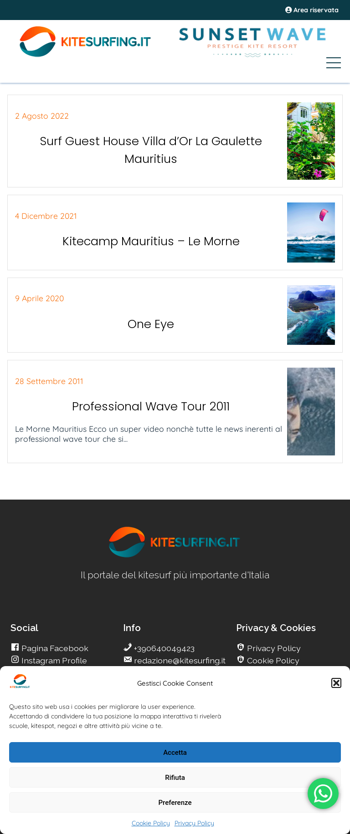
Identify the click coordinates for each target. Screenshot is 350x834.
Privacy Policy (194, 823)
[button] (336, 682)
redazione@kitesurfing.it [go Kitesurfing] (179, 660)
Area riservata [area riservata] (312, 10)
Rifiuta (175, 777)
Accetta (175, 752)
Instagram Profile (53, 660)
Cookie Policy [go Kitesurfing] (272, 660)
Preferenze (175, 803)
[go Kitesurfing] (175, 556)
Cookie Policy (151, 823)
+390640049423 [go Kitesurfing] (163, 648)
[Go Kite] (85, 56)
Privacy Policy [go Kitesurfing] (273, 648)
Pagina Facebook (54, 648)
